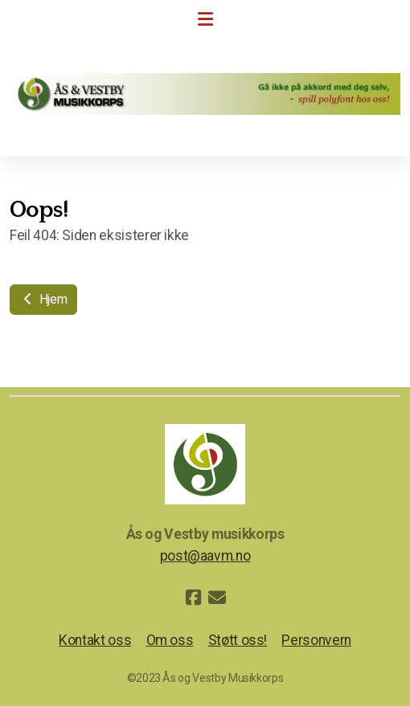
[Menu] (205, 20)
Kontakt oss (95, 640)
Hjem (43, 299)
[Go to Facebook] (193, 598)
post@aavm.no (205, 556)
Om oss (170, 640)
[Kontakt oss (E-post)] (217, 598)
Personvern (316, 640)
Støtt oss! (237, 640)
